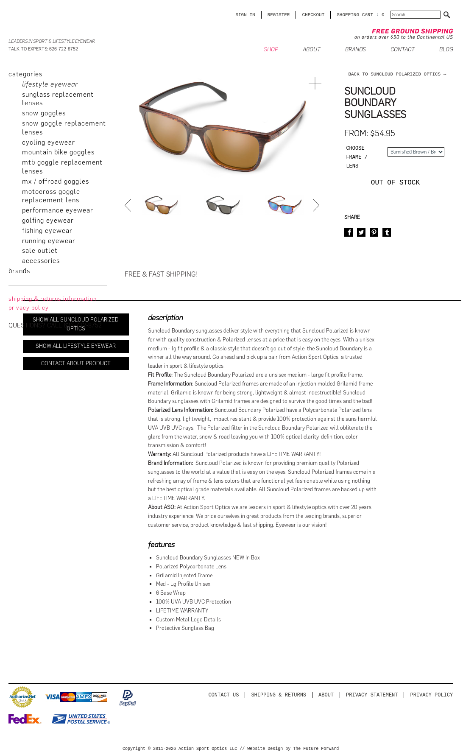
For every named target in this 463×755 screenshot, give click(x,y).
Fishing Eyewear (47, 230)
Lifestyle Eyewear (50, 84)
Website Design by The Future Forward (293, 749)
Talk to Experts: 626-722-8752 (43, 49)
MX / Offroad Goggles (55, 181)
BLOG (446, 50)
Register (279, 14)
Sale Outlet (40, 250)
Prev (129, 205)
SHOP (271, 50)
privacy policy (28, 307)
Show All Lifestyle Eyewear (76, 346)
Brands (355, 50)
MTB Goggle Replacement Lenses (62, 166)
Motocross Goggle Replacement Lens (51, 195)
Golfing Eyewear (48, 220)
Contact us (223, 695)
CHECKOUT (313, 14)
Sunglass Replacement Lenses (58, 98)
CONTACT (402, 50)
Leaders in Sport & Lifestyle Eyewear (51, 41)
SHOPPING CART (355, 14)
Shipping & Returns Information (52, 298)
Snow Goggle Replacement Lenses (64, 127)
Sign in (245, 14)
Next (317, 205)
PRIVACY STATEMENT (372, 695)
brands (19, 271)
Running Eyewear (48, 241)
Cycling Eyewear (48, 142)
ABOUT (312, 50)
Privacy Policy (431, 695)
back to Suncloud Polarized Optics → (397, 74)
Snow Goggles (44, 113)
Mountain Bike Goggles (58, 152)
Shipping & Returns (278, 695)
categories (25, 74)
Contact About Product (76, 363)
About (326, 695)
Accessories (41, 261)
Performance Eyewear (57, 210)
